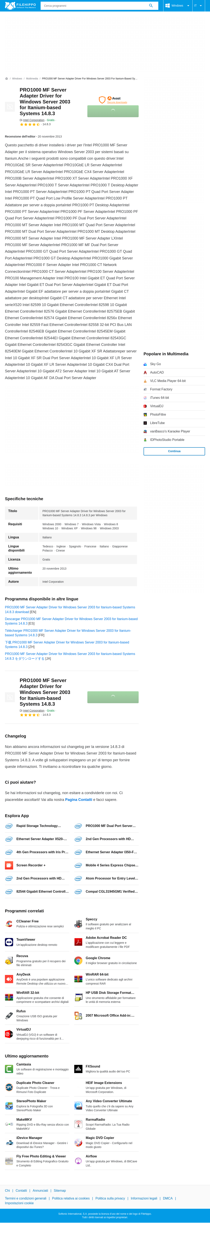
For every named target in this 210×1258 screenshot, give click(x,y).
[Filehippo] (20, 5)
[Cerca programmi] (151, 6)
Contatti (21, 1190)
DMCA (168, 1198)
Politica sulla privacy (110, 1198)
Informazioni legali (144, 1198)
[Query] (99, 6)
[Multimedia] (32, 78)
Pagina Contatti (78, 800)
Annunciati (40, 1190)
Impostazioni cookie (19, 1203)
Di (32, 120)
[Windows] (17, 78)
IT (198, 5)
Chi (7, 1190)
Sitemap (60, 1190)
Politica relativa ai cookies (71, 1198)
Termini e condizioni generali (25, 1198)
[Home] (6, 78)
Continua (174, 451)
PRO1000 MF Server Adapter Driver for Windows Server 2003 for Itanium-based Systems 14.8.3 (45, 101)
